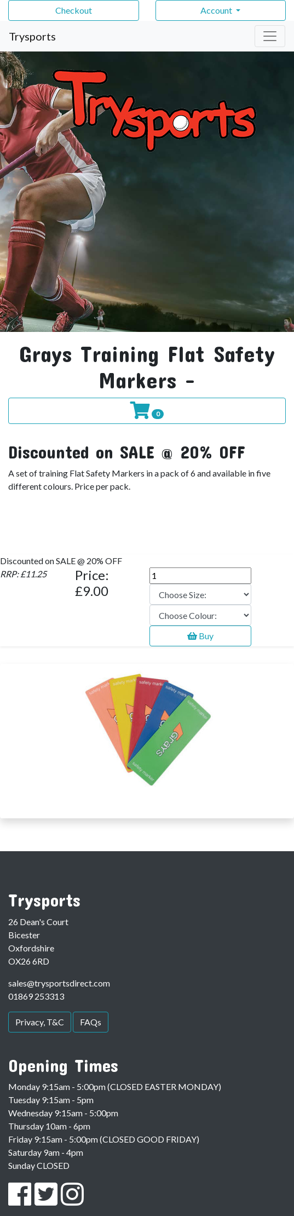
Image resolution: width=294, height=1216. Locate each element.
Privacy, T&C (39, 1022)
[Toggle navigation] (270, 36)
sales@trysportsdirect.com (59, 983)
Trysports (32, 36)
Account (217, 10)
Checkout (73, 10)
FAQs (90, 1022)
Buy (200, 635)
